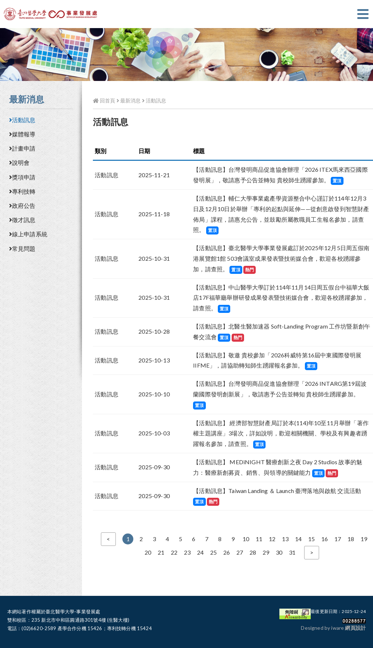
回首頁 (104, 100)
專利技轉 (22, 191)
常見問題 (22, 248)
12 (272, 538)
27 (239, 552)
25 (213, 552)
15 (311, 538)
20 (148, 552)
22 (174, 552)
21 (161, 552)
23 (187, 552)
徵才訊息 (22, 219)
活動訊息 (22, 119)
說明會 (19, 162)
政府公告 (22, 205)
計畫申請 (22, 148)
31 (292, 552)
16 (324, 538)
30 (279, 552)
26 (226, 552)
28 (253, 552)
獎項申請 (22, 177)
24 (200, 552)
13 (285, 538)
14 (298, 538)
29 (266, 552)
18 (351, 538)
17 (337, 538)
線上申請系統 (28, 233)
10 (246, 538)
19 (364, 538)
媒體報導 (22, 134)
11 (259, 538)
